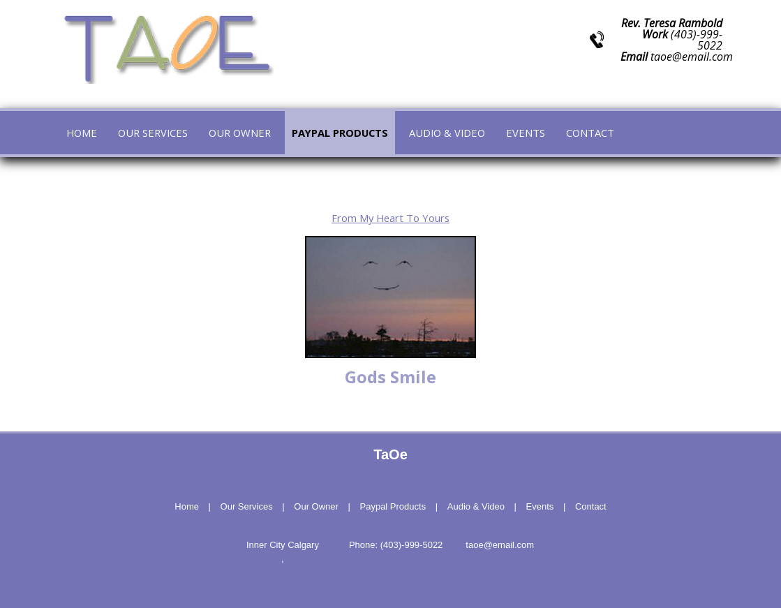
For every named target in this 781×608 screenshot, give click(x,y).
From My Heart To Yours (390, 218)
